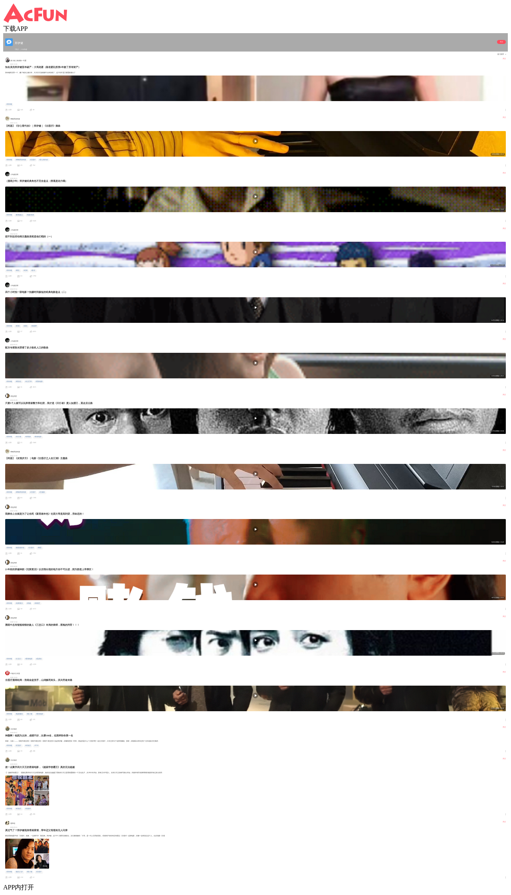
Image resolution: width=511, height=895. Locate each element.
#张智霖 (28, 437)
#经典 (26, 270)
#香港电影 (39, 381)
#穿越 (29, 603)
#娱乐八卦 (19, 872)
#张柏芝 (37, 603)
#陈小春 (29, 714)
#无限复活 (19, 603)
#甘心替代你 (43, 160)
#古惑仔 (33, 160)
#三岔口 (18, 659)
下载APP (15, 28)
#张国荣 (34, 326)
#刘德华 (28, 808)
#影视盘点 (19, 215)
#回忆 (18, 270)
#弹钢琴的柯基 (21, 160)
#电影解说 (19, 714)
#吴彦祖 (39, 659)
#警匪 (40, 548)
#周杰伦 (18, 381)
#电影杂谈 (30, 215)
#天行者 (18, 437)
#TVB (36, 745)
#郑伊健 (9, 104)
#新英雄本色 (20, 548)
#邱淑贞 (28, 745)
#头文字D (28, 381)
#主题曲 (42, 492)
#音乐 (33, 270)
